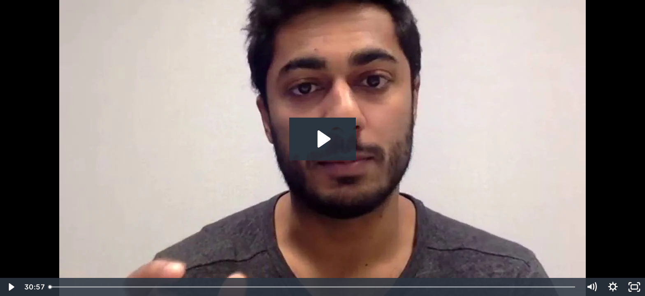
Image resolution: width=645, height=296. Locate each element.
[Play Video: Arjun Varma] (322, 139)
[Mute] (591, 287)
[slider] (312, 287)
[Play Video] (10, 287)
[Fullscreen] (634, 287)
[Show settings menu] (613, 287)
